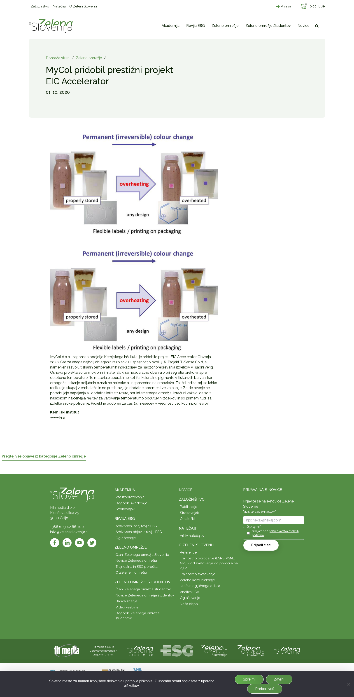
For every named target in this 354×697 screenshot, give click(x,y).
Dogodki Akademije (131, 503)
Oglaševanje (126, 538)
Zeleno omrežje (89, 58)
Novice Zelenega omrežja (136, 561)
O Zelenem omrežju (131, 572)
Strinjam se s (275, 533)
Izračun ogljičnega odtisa (200, 586)
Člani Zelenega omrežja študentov (143, 589)
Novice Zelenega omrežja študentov (145, 595)
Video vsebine (127, 607)
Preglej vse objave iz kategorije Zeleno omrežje (44, 456)
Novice (185, 490)
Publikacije (188, 507)
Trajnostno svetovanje (197, 574)
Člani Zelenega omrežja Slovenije (142, 555)
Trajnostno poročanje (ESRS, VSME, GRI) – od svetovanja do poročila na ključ (209, 563)
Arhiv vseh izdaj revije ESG (136, 526)
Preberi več (264, 689)
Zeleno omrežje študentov (142, 582)
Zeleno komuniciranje (197, 580)
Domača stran (58, 58)
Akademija (124, 490)
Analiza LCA (189, 592)
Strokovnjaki (125, 509)
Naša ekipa (189, 604)
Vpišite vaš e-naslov (259, 511)
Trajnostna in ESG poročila (137, 567)
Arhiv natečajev (192, 536)
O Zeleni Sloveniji (196, 545)
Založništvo (192, 499)
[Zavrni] (348, 684)
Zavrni (279, 679)
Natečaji (187, 528)
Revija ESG (124, 518)
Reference (188, 552)
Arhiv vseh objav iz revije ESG (139, 532)
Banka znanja (126, 601)
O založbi (187, 519)
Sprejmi (249, 679)
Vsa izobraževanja (130, 497)
